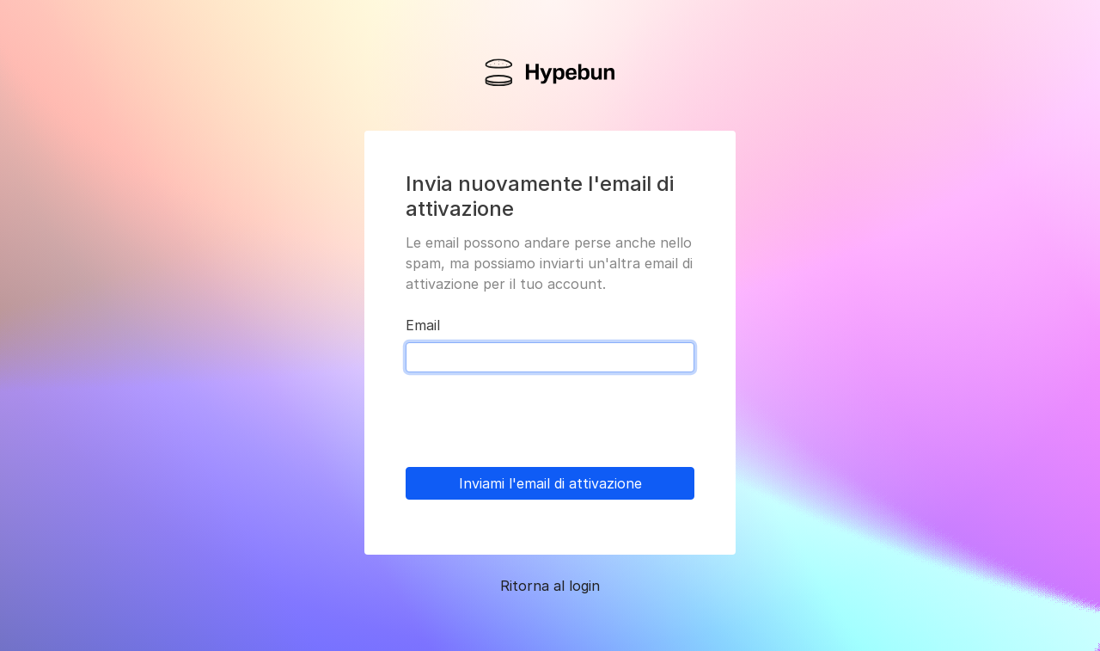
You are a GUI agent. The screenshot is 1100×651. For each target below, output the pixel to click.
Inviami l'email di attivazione (550, 483)
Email (423, 325)
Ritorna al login (550, 585)
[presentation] (536, 419)
